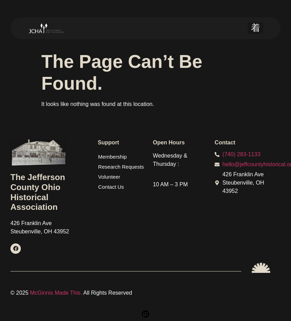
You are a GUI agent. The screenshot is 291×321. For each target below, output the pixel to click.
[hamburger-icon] (255, 28)
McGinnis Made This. (56, 293)
